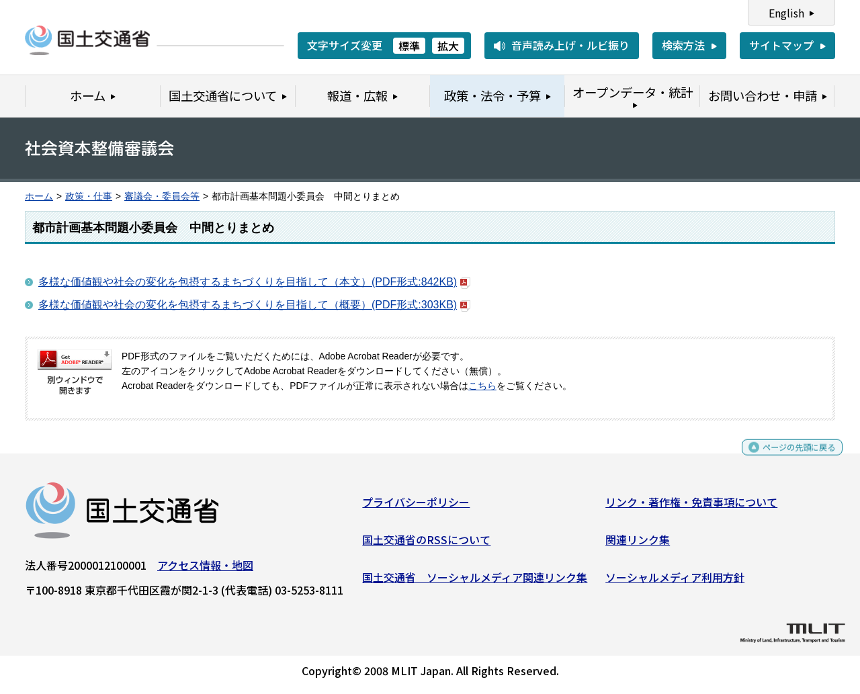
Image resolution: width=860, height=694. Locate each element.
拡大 (448, 46)
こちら (482, 386)
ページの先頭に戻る (787, 458)
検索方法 (683, 45)
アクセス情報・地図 (205, 570)
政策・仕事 (88, 196)
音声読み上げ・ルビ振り (570, 45)
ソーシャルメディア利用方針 (674, 582)
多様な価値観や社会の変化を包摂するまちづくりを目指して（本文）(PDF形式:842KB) (254, 282)
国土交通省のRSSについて (426, 545)
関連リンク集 (637, 545)
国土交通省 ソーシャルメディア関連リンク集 (474, 582)
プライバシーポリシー (416, 507)
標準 (409, 46)
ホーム (39, 196)
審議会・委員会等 (162, 196)
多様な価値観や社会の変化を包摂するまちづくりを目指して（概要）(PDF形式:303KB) (254, 304)
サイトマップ (781, 45)
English (786, 13)
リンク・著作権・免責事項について (691, 507)
